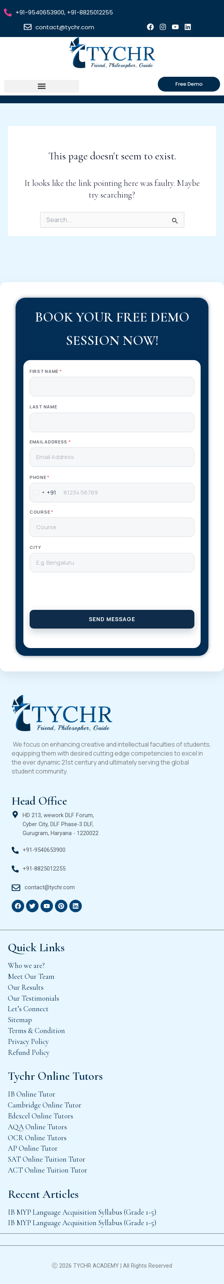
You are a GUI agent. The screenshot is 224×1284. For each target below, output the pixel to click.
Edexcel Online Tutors (40, 1115)
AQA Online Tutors (37, 1126)
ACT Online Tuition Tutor (47, 1170)
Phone (39, 477)
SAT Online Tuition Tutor (46, 1159)
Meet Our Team (31, 976)
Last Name (43, 406)
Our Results (26, 987)
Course (41, 511)
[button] (41, 86)
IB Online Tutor (31, 1094)
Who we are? (26, 965)
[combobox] (43, 492)
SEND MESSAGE (112, 619)
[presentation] (112, 594)
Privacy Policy (28, 1041)
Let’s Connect (28, 1008)
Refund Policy (28, 1052)
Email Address (50, 441)
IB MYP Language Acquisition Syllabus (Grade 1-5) (82, 1212)
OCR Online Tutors (37, 1137)
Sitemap (20, 1019)
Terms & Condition (36, 1030)
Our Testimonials (33, 998)
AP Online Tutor (33, 1148)
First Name (46, 371)
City (35, 547)
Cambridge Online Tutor (44, 1104)
